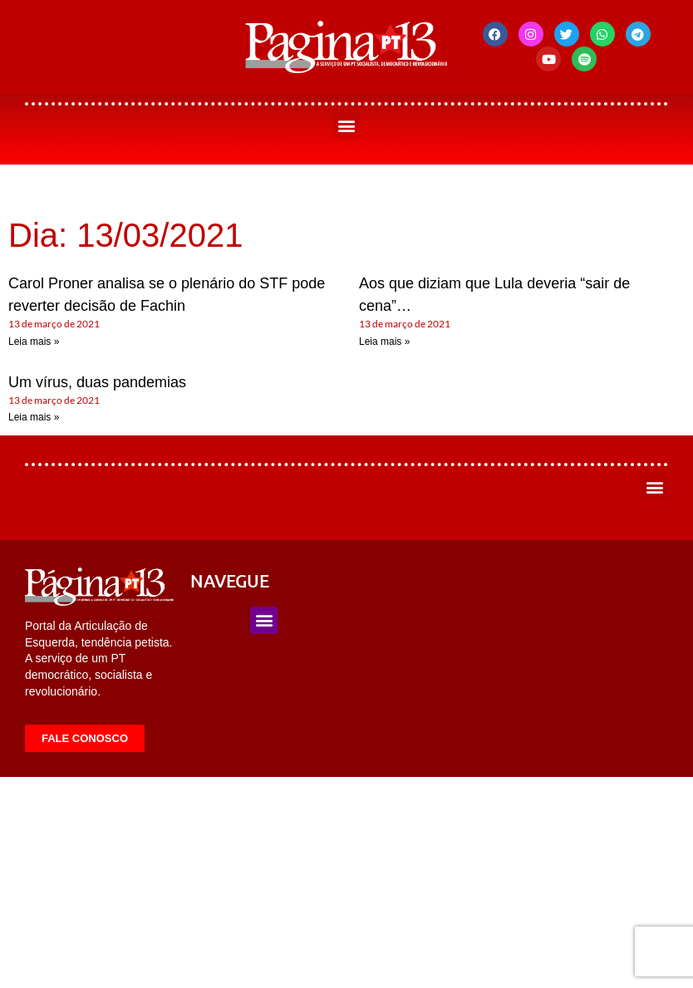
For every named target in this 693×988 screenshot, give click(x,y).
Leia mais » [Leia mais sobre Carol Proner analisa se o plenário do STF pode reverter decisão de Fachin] (33, 341)
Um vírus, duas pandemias (97, 382)
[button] (347, 126)
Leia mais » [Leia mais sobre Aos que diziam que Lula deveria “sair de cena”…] (384, 341)
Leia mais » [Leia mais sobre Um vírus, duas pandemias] (33, 417)
